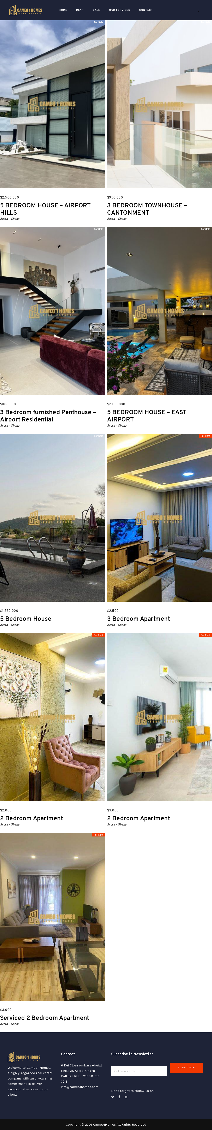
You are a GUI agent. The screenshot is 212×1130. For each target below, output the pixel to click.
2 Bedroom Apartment (31, 819)
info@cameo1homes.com (79, 1087)
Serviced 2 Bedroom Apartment (44, 1018)
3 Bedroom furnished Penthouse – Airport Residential (48, 416)
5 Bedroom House (25, 619)
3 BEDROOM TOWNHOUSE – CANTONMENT (147, 209)
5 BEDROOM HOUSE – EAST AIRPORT (146, 416)
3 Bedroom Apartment (138, 619)
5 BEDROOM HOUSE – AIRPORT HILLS (45, 209)
